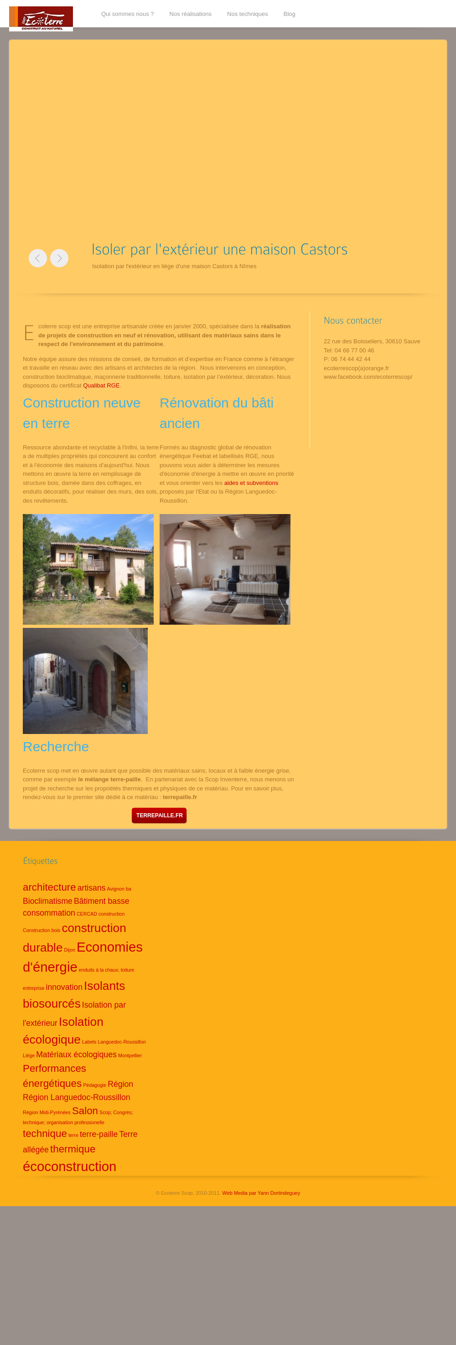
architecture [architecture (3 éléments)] (49, 887)
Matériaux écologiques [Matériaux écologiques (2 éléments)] (76, 1054)
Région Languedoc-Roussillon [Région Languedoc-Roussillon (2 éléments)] (76, 1097)
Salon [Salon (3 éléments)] (85, 1110)
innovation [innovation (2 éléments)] (64, 987)
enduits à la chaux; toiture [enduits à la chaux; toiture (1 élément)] (106, 970)
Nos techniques (247, 13)
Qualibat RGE (101, 385)
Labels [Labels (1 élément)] (89, 1041)
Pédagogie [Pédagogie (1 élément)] (94, 1085)
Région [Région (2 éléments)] (120, 1084)
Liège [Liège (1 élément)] (29, 1055)
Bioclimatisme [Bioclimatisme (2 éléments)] (48, 901)
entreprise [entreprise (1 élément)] (33, 988)
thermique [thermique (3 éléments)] (72, 1149)
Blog (289, 13)
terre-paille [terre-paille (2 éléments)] (99, 1134)
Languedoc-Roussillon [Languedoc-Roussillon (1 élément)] (121, 1041)
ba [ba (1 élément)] (128, 889)
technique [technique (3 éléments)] (45, 1133)
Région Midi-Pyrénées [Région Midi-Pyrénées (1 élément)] (47, 1112)
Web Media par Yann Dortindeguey (262, 1193)
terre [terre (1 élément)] (73, 1135)
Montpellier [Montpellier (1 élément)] (130, 1055)
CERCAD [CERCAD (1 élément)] (87, 914)
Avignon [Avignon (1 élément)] (115, 889)
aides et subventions (251, 482)
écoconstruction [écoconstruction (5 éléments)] (69, 1166)
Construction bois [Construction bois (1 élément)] (41, 930)
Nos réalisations (191, 13)
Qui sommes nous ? (127, 13)
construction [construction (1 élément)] (111, 914)
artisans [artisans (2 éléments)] (92, 887)
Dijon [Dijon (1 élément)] (69, 950)
